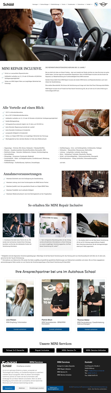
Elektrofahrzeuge (56, 4)
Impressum (76, 387)
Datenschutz (85, 387)
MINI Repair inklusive (64, 369)
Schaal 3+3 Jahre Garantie (66, 366)
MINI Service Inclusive (64, 375)
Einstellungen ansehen (37, 388)
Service (64, 4)
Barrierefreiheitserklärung (99, 387)
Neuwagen (36, 4)
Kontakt (89, 4)
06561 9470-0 (92, 373)
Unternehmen (82, 4)
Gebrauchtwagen (45, 4)
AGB (70, 387)
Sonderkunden (72, 4)
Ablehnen (22, 388)
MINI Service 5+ (62, 372)
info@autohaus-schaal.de (96, 371)
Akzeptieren (8, 388)
